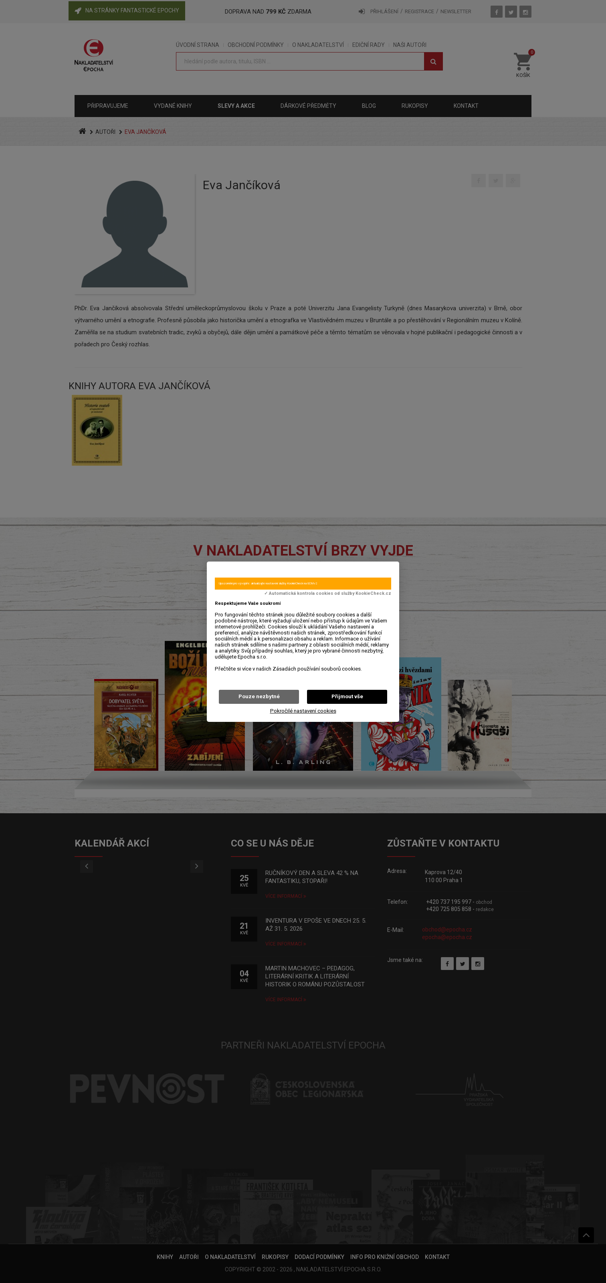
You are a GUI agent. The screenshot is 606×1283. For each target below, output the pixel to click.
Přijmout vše (347, 696)
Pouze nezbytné (259, 696)
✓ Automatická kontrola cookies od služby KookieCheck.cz (327, 594)
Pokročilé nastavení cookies (303, 711)
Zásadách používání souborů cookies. (317, 669)
